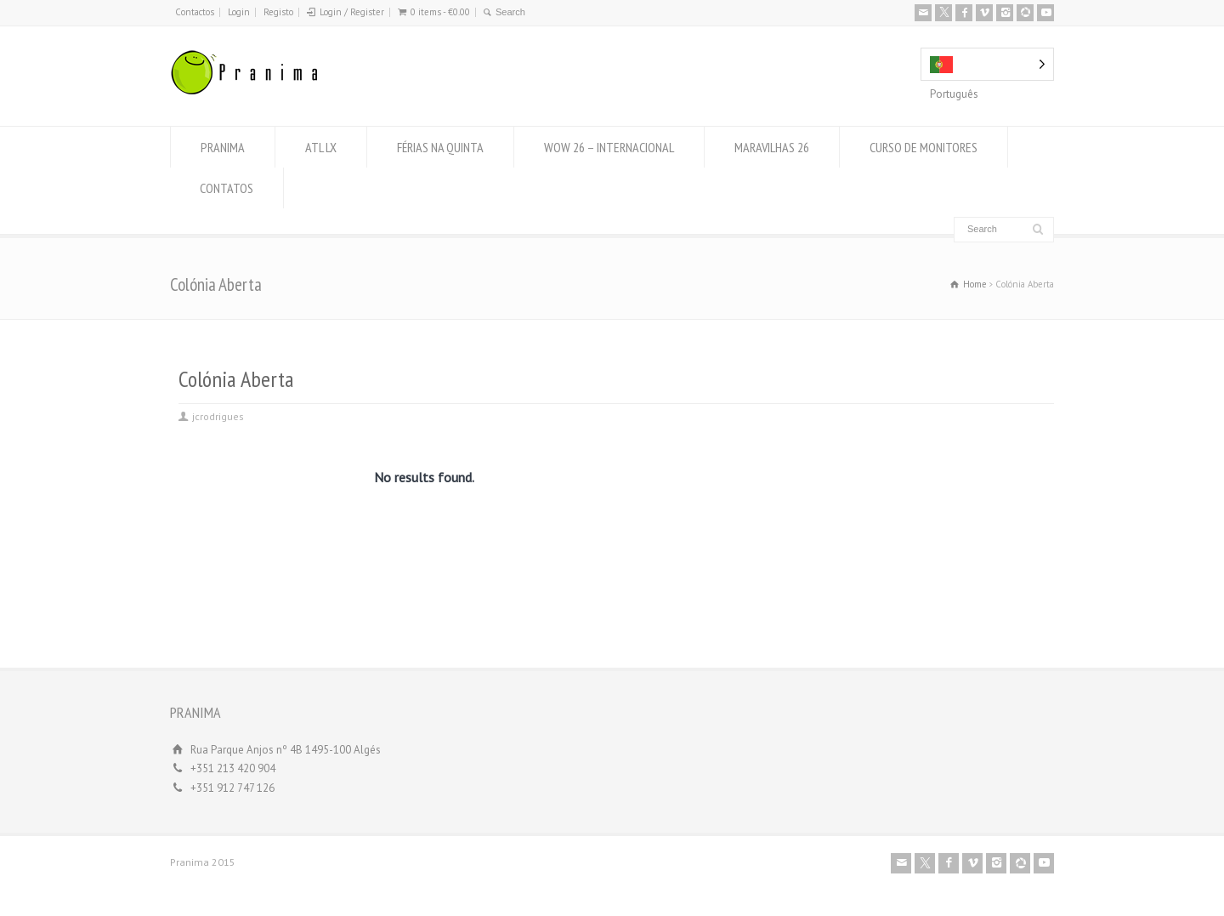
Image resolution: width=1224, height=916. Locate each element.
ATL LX (321, 147)
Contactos (194, 12)
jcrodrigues (218, 416)
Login (239, 12)
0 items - (440, 12)
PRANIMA (223, 147)
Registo (278, 12)
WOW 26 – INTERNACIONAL (609, 147)
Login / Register (352, 12)
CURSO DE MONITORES (924, 147)
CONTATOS (226, 187)
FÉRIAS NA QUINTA (440, 147)
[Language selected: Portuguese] (987, 64)
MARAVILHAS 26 (771, 147)
